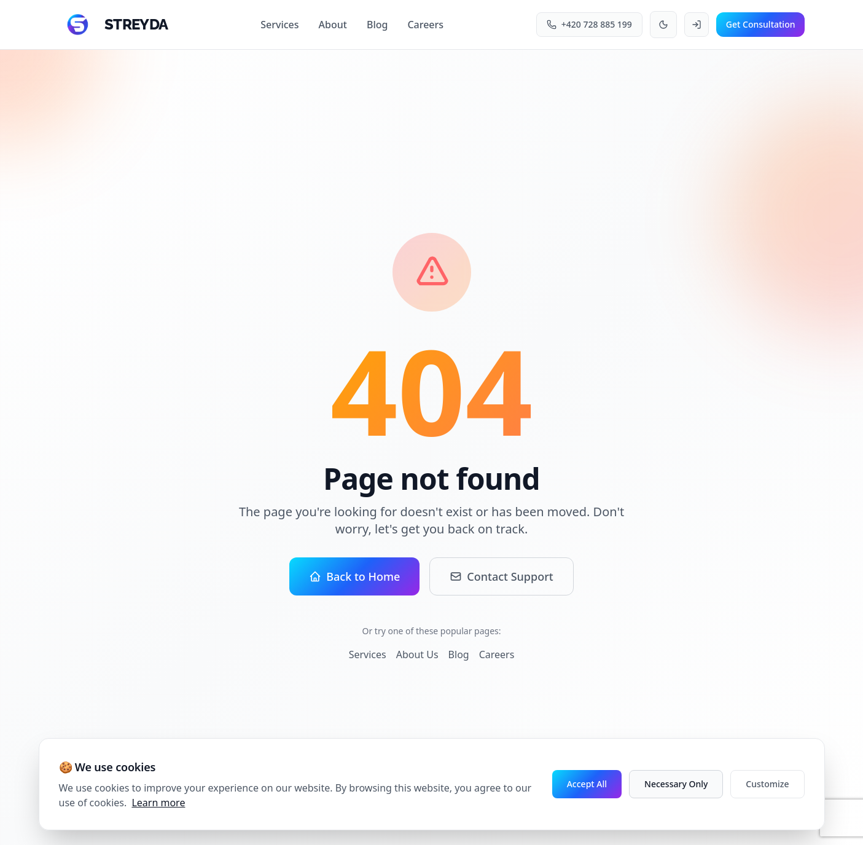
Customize (767, 784)
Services (279, 24)
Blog (377, 24)
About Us (417, 654)
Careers (425, 24)
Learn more (158, 802)
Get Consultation (760, 24)
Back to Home (354, 576)
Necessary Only (676, 784)
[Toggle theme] (663, 24)
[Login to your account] (696, 24)
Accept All (587, 784)
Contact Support (501, 576)
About (333, 24)
